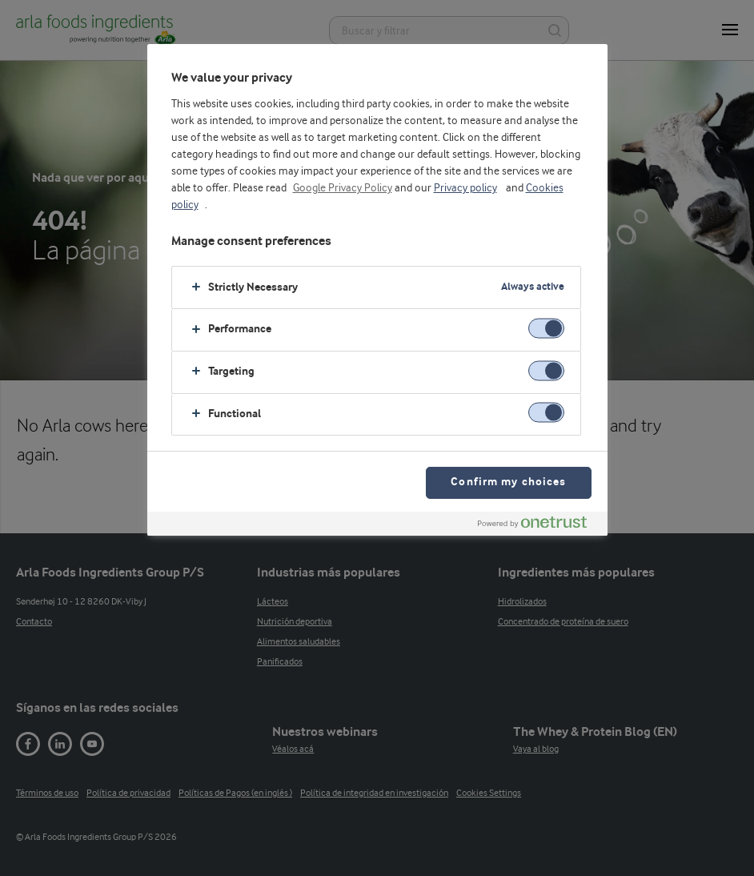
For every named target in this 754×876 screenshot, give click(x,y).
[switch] (546, 329)
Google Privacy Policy (342, 188)
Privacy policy (465, 188)
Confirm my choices (508, 482)
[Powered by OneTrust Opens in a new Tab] (539, 526)
